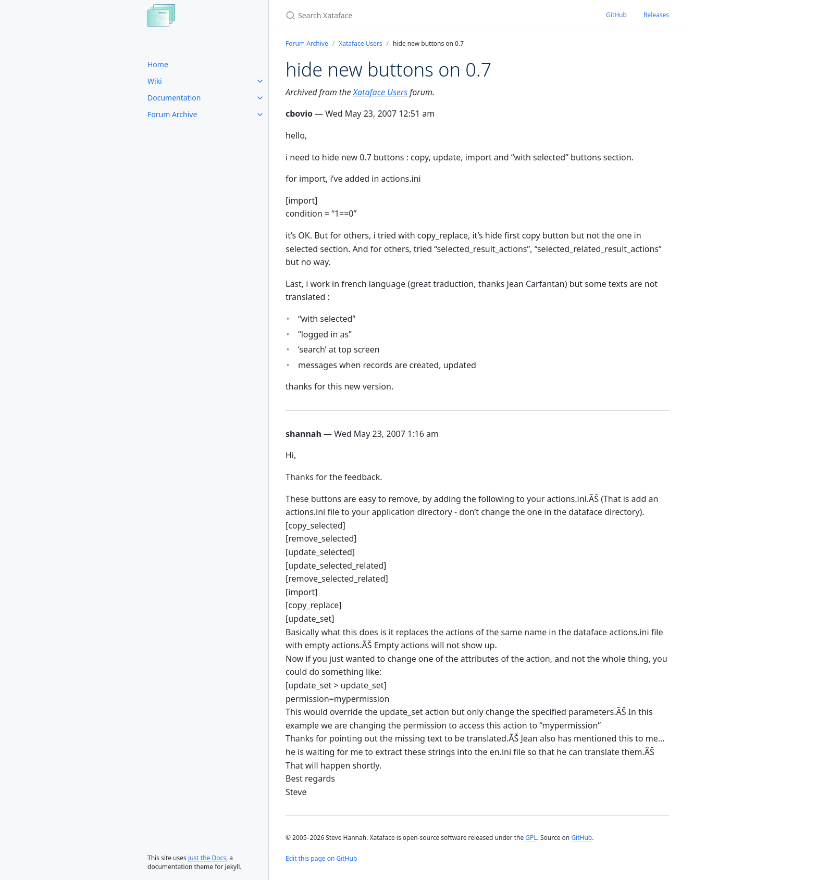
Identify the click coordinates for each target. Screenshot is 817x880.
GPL (531, 837)
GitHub (616, 14)
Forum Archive (172, 114)
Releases (656, 14)
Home (157, 64)
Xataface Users (360, 43)
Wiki (154, 81)
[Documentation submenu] (260, 98)
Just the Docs (207, 857)
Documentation (174, 98)
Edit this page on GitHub (321, 858)
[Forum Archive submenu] (260, 114)
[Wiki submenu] (260, 81)
